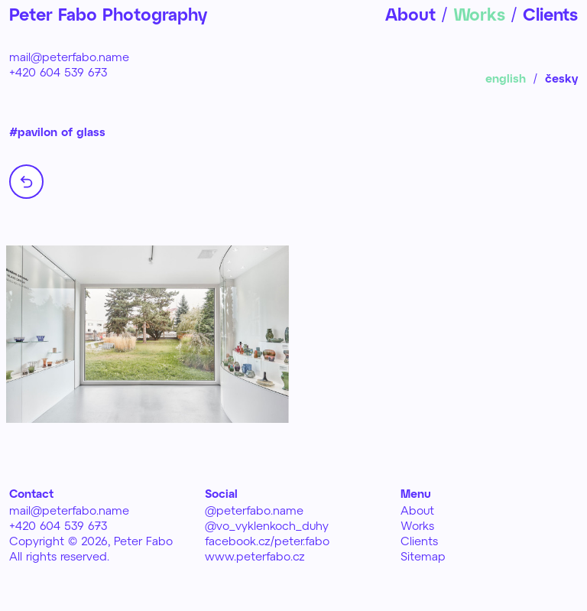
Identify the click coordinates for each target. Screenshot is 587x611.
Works (417, 525)
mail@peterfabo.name (69, 56)
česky (561, 78)
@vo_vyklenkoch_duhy (267, 525)
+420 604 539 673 (58, 72)
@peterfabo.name (254, 510)
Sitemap (423, 556)
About (417, 510)
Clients (419, 541)
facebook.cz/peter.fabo (267, 541)
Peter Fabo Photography (108, 14)
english (505, 78)
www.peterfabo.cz (255, 556)
